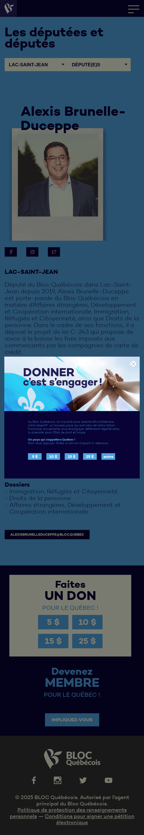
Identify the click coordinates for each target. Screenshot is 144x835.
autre (108, 456)
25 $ (90, 456)
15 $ (71, 456)
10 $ (53, 456)
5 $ (35, 456)
